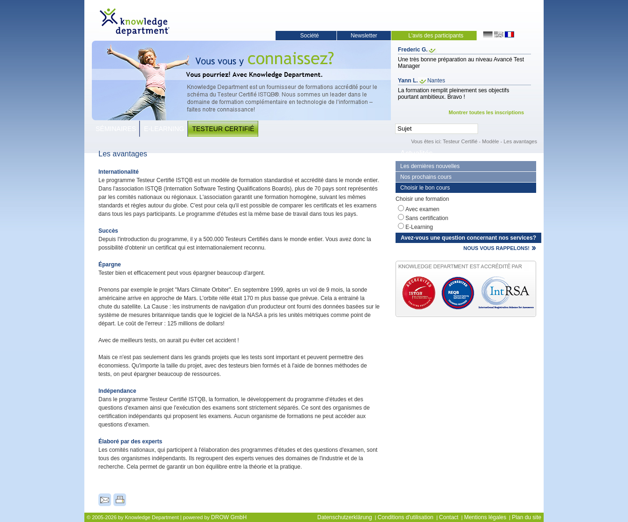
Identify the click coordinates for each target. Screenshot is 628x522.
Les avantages (520, 141)
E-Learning (164, 128)
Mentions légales (485, 517)
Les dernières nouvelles (430, 166)
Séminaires (116, 128)
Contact (448, 517)
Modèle (490, 141)
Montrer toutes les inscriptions (486, 112)
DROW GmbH (229, 517)
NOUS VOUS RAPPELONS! (497, 248)
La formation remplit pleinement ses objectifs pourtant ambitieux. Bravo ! (453, 93)
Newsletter (364, 35)
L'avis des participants (436, 35)
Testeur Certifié (223, 128)
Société (309, 35)
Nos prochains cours (425, 177)
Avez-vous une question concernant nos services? (468, 238)
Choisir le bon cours (425, 187)
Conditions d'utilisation (406, 517)
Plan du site (526, 517)
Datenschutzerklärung (344, 517)
